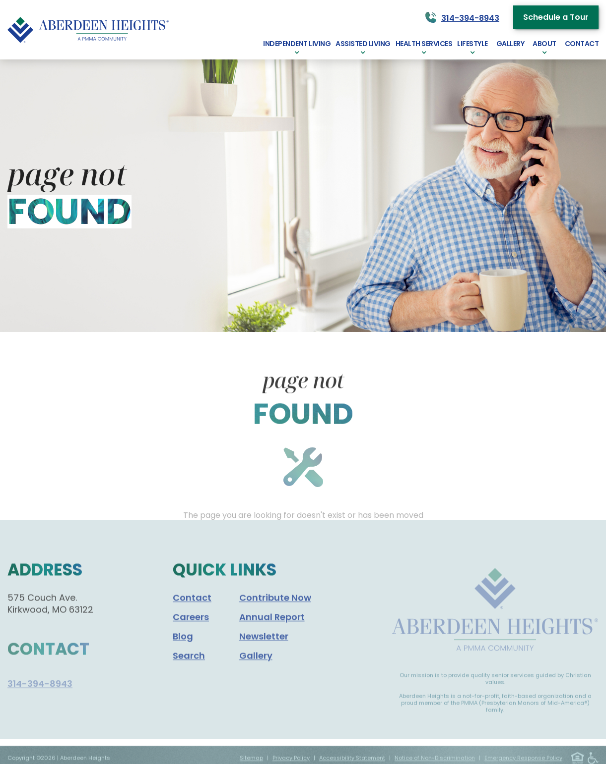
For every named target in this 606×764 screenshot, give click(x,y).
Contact (192, 616)
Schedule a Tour (556, 17)
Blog (183, 655)
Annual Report (272, 635)
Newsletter (263, 655)
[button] (297, 46)
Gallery (255, 674)
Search (189, 674)
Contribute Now (275, 616)
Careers (191, 635)
